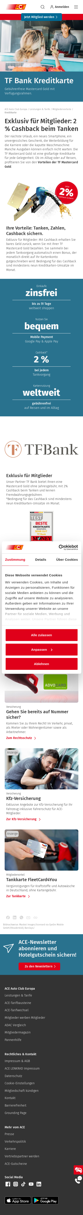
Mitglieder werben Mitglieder (25, 1018)
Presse (9, 1134)
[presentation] (41, 714)
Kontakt (10, 1098)
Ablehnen (41, 664)
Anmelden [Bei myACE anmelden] (59, 7)
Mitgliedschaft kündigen (22, 1091)
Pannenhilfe (13, 1040)
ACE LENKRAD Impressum (22, 1068)
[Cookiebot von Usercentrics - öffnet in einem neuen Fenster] (59, 547)
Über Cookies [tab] (67, 559)
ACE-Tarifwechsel (17, 1010)
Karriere (10, 1149)
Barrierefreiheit (15, 1105)
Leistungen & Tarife (18, 995)
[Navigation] (76, 7)
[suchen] (42, 7)
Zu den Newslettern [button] (41, 966)
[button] (8, 1184)
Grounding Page (16, 1113)
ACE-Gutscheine (16, 1164)
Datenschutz (13, 1076)
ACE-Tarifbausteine (18, 1003)
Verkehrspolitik (15, 1141)
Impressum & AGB (17, 1061)
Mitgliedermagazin (18, 1032)
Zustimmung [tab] (15, 559)
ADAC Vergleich (15, 1025)
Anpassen (41, 649)
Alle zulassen (41, 635)
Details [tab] (40, 559)
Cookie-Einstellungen (20, 1083)
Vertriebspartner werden (22, 1156)
